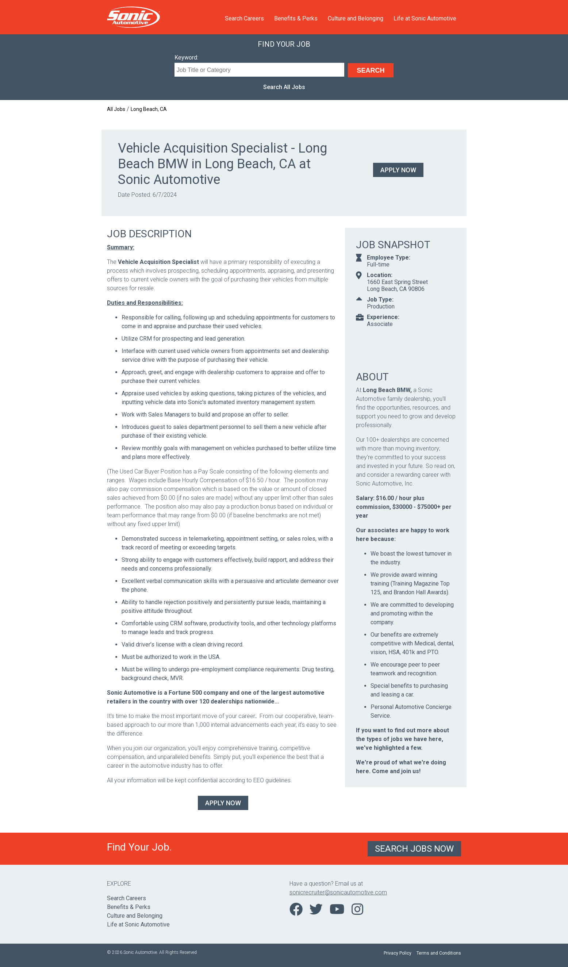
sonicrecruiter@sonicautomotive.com (338, 892)
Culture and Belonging (355, 18)
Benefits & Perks (296, 18)
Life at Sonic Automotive (425, 18)
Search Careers (244, 18)
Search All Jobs (284, 87)
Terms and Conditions (439, 953)
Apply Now (398, 170)
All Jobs (116, 109)
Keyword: (186, 57)
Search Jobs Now (414, 849)
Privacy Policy (397, 953)
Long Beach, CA (149, 109)
